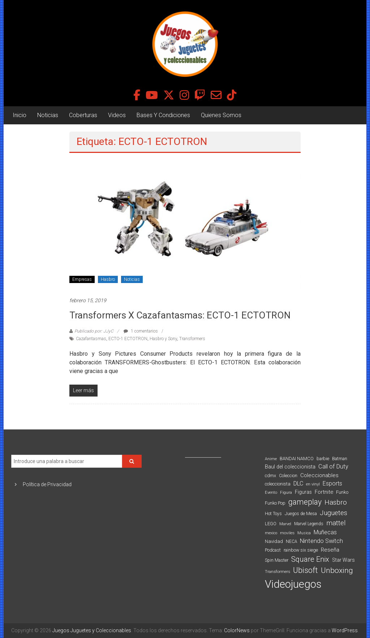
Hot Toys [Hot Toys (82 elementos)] (273, 513)
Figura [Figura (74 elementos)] (286, 492)
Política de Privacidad (47, 484)
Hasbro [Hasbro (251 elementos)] (335, 502)
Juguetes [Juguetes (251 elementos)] (333, 513)
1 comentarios (141, 331)
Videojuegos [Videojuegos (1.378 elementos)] (293, 584)
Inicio (19, 115)
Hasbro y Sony (163, 338)
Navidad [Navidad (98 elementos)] (274, 541)
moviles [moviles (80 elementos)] (287, 532)
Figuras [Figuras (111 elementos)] (303, 492)
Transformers (192, 338)
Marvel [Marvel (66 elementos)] (285, 524)
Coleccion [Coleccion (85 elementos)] (288, 475)
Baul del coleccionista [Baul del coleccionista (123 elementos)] (290, 467)
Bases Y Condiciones (163, 115)
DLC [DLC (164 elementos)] (298, 483)
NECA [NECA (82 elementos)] (291, 541)
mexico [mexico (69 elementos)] (271, 533)
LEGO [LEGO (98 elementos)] (270, 523)
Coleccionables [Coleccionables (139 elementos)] (319, 475)
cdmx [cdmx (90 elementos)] (270, 475)
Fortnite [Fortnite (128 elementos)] (324, 492)
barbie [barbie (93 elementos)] (323, 458)
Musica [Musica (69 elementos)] (304, 533)
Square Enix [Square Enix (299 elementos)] (310, 559)
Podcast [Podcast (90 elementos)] (273, 550)
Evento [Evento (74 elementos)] (271, 492)
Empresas (82, 279)
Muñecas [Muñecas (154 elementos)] (325, 532)
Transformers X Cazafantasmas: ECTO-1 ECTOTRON (180, 315)
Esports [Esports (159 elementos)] (332, 483)
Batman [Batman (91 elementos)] (339, 458)
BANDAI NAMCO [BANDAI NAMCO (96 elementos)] (297, 458)
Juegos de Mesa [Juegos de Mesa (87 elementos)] (301, 513)
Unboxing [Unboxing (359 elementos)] (337, 570)
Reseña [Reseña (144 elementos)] (330, 550)
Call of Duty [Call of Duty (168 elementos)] (333, 466)
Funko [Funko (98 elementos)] (342, 492)
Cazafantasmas (91, 338)
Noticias (47, 115)
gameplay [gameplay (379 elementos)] (305, 501)
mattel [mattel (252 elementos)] (336, 523)
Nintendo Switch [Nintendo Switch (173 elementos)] (321, 541)
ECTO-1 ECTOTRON (127, 338)
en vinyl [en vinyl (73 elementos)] (313, 484)
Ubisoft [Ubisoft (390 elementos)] (305, 570)
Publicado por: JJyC (93, 331)
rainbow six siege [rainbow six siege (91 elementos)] (301, 550)
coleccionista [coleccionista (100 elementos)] (278, 484)
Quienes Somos (221, 115)
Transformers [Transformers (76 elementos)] (277, 571)
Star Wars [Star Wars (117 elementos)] (343, 560)
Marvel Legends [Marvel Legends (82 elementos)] (308, 523)
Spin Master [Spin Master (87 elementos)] (276, 560)
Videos (117, 115)
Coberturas (83, 115)
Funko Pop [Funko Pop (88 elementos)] (275, 503)
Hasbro (108, 279)
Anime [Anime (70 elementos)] (271, 459)
